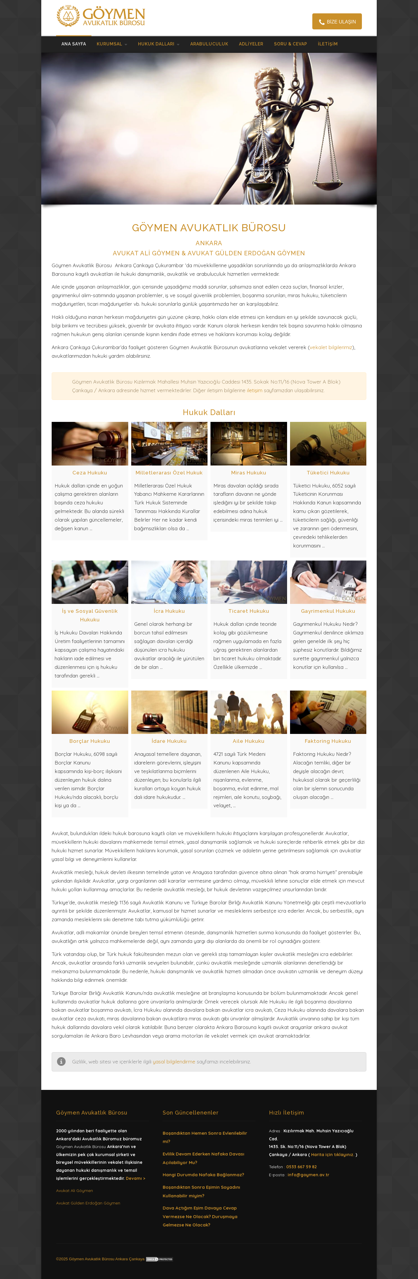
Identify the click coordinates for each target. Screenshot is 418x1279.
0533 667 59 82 (301, 1166)
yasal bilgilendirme (174, 1061)
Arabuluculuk (209, 44)
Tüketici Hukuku (328, 473)
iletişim (254, 390)
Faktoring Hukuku (328, 741)
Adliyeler (251, 44)
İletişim (328, 44)
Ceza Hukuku (89, 473)
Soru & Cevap (290, 44)
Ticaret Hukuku (248, 611)
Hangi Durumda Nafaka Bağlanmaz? (203, 1174)
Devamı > (135, 1178)
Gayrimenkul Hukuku (328, 611)
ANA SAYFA (73, 44)
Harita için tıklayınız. (332, 1154)
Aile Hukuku (249, 741)
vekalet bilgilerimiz (331, 347)
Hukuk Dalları (156, 44)
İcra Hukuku (169, 611)
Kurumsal (109, 44)
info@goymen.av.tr (308, 1174)
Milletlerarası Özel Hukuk (169, 473)
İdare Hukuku (169, 741)
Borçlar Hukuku (89, 741)
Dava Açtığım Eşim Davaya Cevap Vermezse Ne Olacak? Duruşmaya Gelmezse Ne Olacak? (200, 1216)
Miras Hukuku (248, 473)
